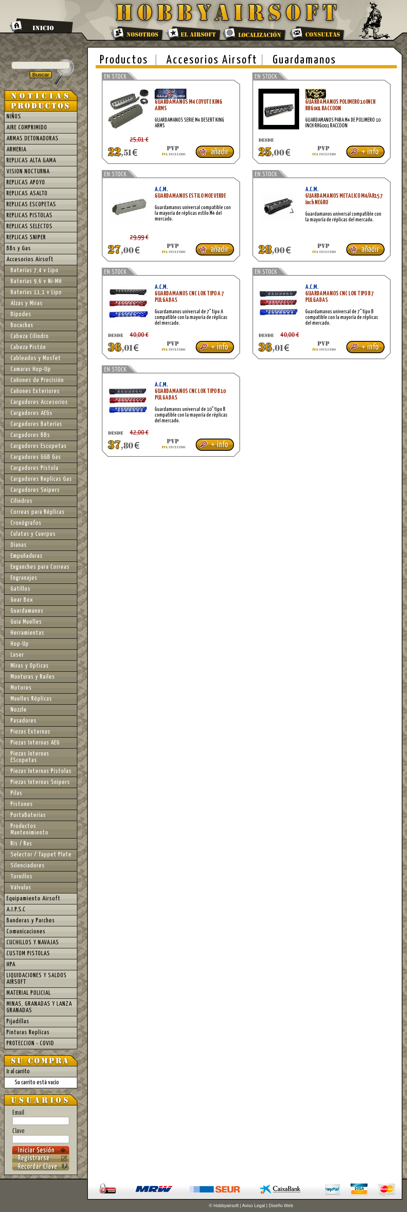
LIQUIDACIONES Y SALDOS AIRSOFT (37, 978)
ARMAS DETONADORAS (33, 138)
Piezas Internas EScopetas (30, 757)
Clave (40, 1135)
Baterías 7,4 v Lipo (35, 270)
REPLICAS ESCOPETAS (31, 204)
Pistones (22, 804)
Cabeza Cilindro (30, 336)
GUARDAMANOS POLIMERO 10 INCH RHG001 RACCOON (340, 105)
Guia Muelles (26, 622)
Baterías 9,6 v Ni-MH (36, 281)
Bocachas (22, 325)
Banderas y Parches (31, 920)
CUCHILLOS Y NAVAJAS (33, 942)
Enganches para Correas (40, 567)
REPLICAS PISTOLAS (30, 215)
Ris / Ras (21, 844)
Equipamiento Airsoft (34, 898)
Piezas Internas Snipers (40, 782)
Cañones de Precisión (37, 380)
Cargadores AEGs (32, 413)
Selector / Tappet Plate (41, 855)
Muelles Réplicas (31, 699)
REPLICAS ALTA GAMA (31, 160)
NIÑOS (14, 117)
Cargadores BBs (30, 435)
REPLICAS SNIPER (26, 237)
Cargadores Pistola (35, 468)
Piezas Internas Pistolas (41, 771)
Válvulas (21, 887)
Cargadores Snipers (35, 490)
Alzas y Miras (27, 303)
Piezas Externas (30, 732)
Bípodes (21, 314)
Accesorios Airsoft (212, 60)
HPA (11, 964)
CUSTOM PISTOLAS (28, 953)
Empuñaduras (27, 556)
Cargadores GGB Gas (36, 457)
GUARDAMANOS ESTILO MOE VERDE (190, 196)
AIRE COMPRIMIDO (27, 127)
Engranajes (24, 578)
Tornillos (22, 877)
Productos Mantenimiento (29, 829)
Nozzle (19, 710)
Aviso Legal (253, 1205)
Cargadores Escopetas (39, 446)
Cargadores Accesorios (39, 402)
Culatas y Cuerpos (33, 534)
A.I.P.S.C (16, 909)
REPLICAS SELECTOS (30, 226)
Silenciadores (28, 866)
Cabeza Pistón (28, 347)
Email (40, 1117)
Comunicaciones (26, 931)
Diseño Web (281, 1205)
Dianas (19, 545)
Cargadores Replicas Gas (41, 479)
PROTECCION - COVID (30, 1043)
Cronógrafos (26, 523)
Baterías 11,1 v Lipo (36, 292)
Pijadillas (18, 1021)
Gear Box (22, 600)
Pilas (16, 793)
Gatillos (21, 589)
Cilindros (22, 501)
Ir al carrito (18, 1071)
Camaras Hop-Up (31, 369)
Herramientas (27, 633)
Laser (17, 655)
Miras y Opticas (30, 666)
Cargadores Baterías (36, 424)
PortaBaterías (28, 815)
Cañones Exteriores (35, 391)
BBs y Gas (19, 248)
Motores (21, 688)
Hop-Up (20, 644)
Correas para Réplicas (38, 512)
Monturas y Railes (33, 677)
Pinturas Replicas (28, 1032)
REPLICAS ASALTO (27, 193)
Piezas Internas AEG (35, 743)
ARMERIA (16, 149)
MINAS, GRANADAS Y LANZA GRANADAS (39, 1007)
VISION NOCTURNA (28, 171)
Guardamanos (304, 60)
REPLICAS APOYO (26, 182)
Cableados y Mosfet (36, 358)
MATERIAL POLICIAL (29, 993)
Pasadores (24, 721)
